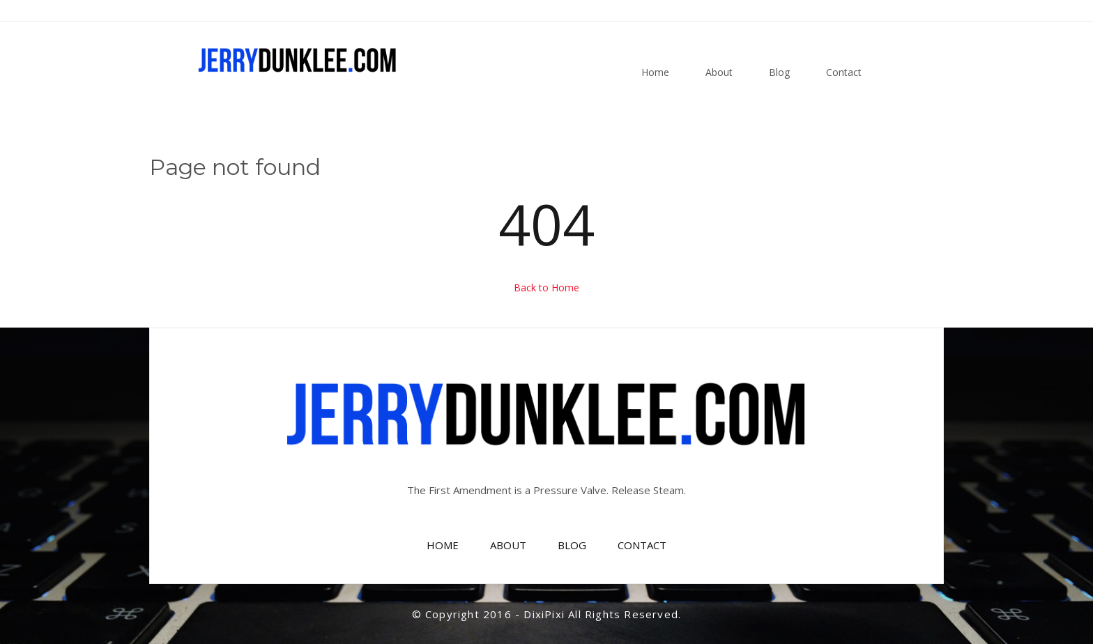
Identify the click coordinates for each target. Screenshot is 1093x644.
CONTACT (642, 545)
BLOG (572, 545)
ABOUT (508, 545)
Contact (844, 72)
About (719, 72)
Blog (779, 72)
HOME (443, 545)
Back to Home (546, 287)
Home (655, 72)
